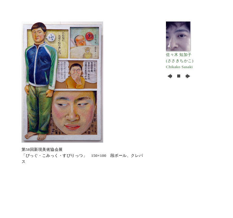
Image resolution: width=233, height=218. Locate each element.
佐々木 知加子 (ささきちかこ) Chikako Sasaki (180, 58)
